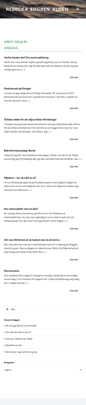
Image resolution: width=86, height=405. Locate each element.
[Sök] (7, 309)
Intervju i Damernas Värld (19, 338)
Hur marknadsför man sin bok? (21, 208)
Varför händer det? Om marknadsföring (26, 57)
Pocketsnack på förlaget (17, 88)
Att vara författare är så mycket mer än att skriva (32, 239)
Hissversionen (11, 270)
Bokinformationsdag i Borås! (19, 150)
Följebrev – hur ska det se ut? (20, 177)
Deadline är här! (14, 345)
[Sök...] (43, 309)
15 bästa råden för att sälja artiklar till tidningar (30, 119)
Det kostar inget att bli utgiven (22, 352)
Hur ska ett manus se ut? (18, 332)
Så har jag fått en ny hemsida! (21, 325)
